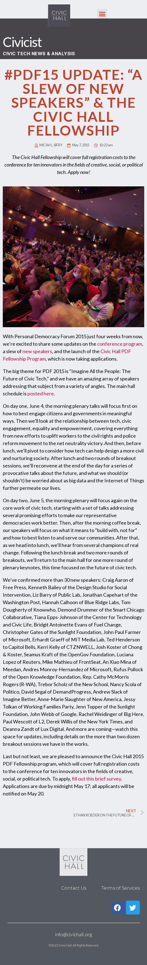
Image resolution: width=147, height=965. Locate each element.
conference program (119, 344)
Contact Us (73, 888)
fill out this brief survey (96, 779)
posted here (40, 393)
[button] (102, 14)
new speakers (37, 351)
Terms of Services (121, 888)
